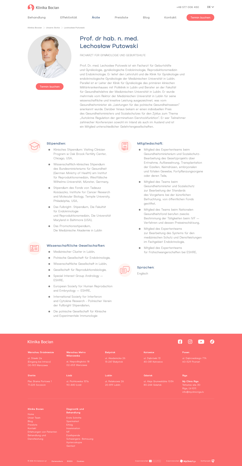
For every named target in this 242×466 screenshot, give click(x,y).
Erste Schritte (73, 417)
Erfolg (69, 424)
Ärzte (96, 17)
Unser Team (34, 417)
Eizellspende (73, 435)
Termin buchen (200, 17)
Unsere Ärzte (53, 27)
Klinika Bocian (35, 27)
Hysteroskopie (74, 442)
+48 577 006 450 (187, 7)
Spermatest (72, 421)
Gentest (70, 445)
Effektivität (68, 17)
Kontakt (32, 428)
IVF (68, 431)
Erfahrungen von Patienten (42, 431)
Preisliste (32, 424)
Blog (146, 17)
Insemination (73, 428)
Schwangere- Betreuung (79, 438)
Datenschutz (57, 461)
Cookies (80, 461)
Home (31, 414)
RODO (70, 461)
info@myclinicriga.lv (193, 391)
